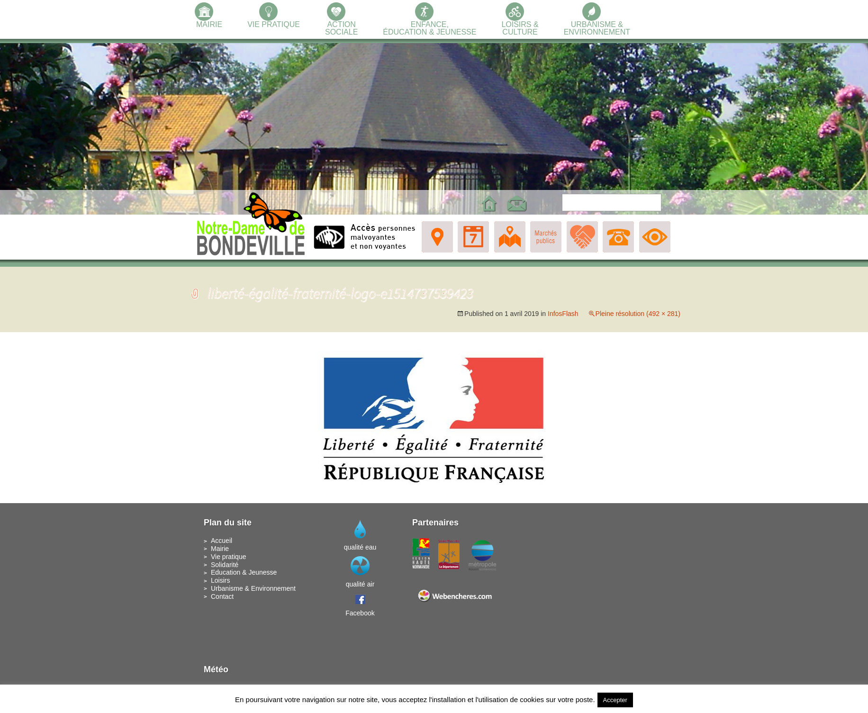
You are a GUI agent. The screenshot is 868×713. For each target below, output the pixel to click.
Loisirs (220, 580)
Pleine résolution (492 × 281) (638, 313)
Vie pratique (228, 556)
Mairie (220, 548)
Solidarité (224, 565)
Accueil (221, 540)
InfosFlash (563, 313)
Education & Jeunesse (244, 572)
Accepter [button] (615, 700)
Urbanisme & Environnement (253, 588)
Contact (222, 596)
